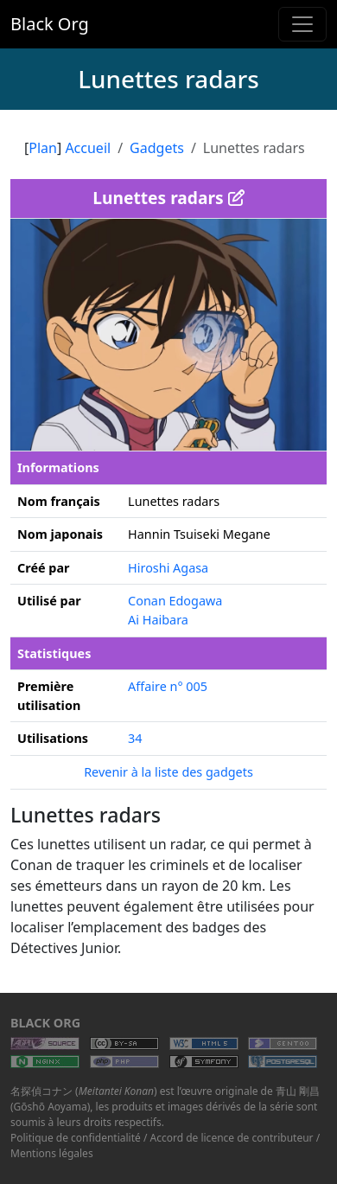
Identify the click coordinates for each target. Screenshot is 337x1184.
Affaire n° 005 (167, 686)
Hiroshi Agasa (168, 568)
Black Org (49, 23)
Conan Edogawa (175, 600)
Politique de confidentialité (75, 1137)
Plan (43, 147)
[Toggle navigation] (302, 24)
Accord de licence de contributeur (232, 1137)
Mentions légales (51, 1153)
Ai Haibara (158, 619)
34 (135, 738)
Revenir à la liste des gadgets (168, 772)
